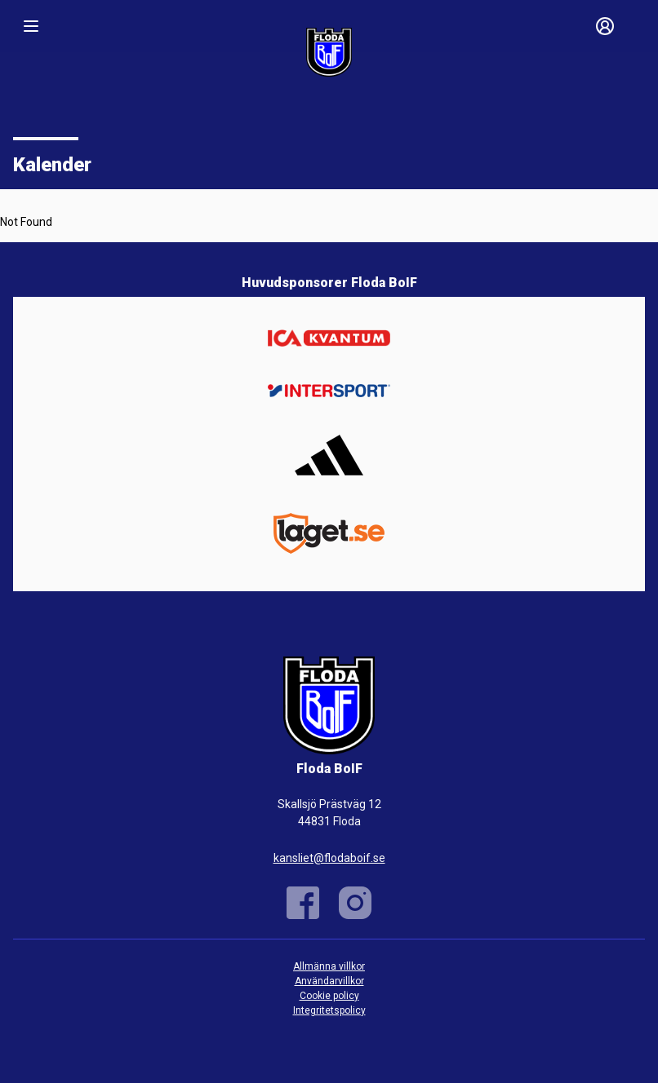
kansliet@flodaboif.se (329, 857)
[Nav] (31, 26)
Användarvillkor (329, 981)
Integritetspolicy (329, 1010)
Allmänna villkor (329, 966)
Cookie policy (329, 995)
